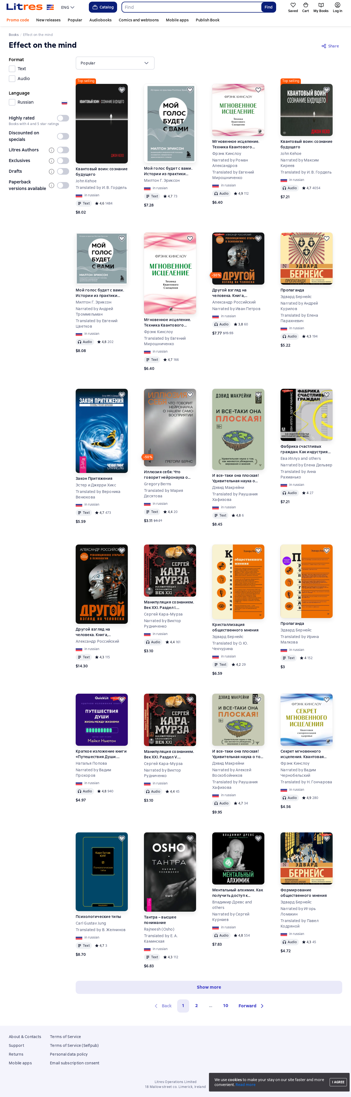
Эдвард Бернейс (296, 296)
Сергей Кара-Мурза (163, 614)
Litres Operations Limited (176, 1082)
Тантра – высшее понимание (160, 920)
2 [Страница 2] (196, 1005)
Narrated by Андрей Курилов (299, 306)
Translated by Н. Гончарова (306, 781)
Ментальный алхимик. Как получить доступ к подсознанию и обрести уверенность (237, 893)
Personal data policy (68, 1054)
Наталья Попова (91, 763)
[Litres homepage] (30, 7)
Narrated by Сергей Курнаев (231, 917)
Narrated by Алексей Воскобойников (231, 772)
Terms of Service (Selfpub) (74, 1045)
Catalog (103, 7)
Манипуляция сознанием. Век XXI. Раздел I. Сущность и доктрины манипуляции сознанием (169, 605)
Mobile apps (177, 20)
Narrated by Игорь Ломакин (298, 911)
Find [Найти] (269, 7)
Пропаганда (292, 290)
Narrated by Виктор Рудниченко (162, 623)
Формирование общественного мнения (304, 893)
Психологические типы (98, 916)
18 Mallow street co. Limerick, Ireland (175, 1087)
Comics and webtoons (139, 20)
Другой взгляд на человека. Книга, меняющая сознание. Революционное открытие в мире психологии (238, 293)
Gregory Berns (157, 483)
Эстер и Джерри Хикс (96, 485)
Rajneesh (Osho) (159, 929)
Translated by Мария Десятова (163, 493)
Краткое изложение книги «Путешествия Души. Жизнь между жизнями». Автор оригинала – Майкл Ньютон (101, 754)
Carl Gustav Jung (91, 923)
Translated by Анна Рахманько (298, 474)
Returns (16, 1054)
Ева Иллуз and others (301, 458)
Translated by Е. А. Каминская (161, 938)
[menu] (68, 7)
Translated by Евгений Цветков (96, 323)
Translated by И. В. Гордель (101, 187)
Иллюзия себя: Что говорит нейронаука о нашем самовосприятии (167, 474)
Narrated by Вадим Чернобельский (298, 772)
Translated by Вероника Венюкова (98, 494)
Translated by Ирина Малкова (300, 639)
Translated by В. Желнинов (101, 929)
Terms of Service (65, 1036)
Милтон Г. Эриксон (162, 180)
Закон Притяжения (94, 478)
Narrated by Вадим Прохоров (93, 772)
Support (16, 1045)
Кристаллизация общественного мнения (235, 627)
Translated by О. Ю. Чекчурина (230, 646)
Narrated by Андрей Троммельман (94, 311)
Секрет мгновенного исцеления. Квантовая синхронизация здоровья (306, 754)
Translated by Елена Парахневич (299, 318)
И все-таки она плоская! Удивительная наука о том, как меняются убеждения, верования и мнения (236, 478)
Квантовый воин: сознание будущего (102, 171)
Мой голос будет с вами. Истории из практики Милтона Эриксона (168, 171)
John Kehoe (86, 180)
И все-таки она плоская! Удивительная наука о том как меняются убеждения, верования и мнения (238, 754)
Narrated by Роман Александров (230, 163)
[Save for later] (122, 90)
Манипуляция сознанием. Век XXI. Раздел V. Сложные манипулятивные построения (170, 754)
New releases (48, 20)
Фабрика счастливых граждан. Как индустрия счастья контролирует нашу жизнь (304, 449)
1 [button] (183, 1005)
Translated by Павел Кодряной (300, 923)
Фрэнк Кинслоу (226, 153)
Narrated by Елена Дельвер (306, 465)
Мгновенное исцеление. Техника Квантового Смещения (235, 144)
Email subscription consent (75, 1063)
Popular (75, 20)
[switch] (63, 118)
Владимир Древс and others (232, 905)
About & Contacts (25, 1036)
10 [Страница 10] (225, 1005)
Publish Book (207, 20)
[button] (252, 1006)
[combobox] (191, 7)
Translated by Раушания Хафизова (235, 497)
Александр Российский (234, 302)
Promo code (18, 20)
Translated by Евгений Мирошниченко (233, 175)
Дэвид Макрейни (228, 487)
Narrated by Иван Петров (236, 308)
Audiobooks (100, 20)
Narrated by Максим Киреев (300, 163)
